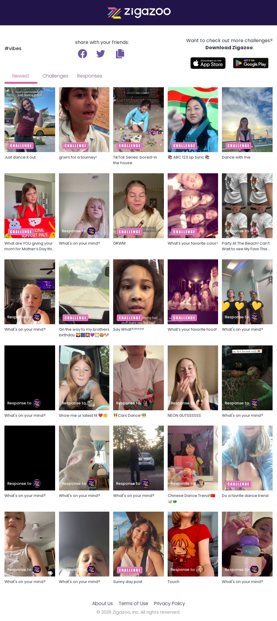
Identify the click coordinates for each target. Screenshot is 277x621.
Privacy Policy (169, 603)
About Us (102, 603)
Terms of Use (133, 603)
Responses (89, 76)
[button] (120, 54)
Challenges (55, 76)
